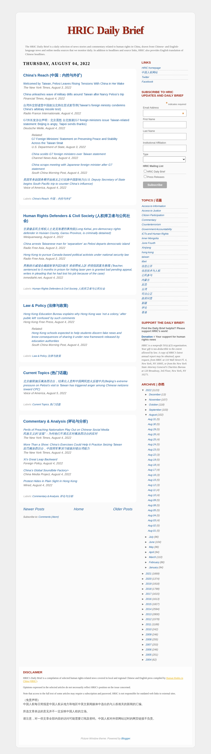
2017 (148, 593)
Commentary (149, 220)
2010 (148, 629)
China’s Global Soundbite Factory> (45, 470)
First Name (149, 119)
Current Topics (40, 404)
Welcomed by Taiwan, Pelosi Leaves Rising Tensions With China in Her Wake (73, 83)
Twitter (145, 77)
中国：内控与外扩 (60, 198)
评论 (144, 307)
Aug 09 (152, 500)
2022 (148, 390)
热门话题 (55, 404)
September (155, 409)
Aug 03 (152, 520)
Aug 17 (152, 469)
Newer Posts (33, 509)
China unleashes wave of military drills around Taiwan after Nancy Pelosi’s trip (73, 94)
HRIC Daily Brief (106, 30)
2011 (148, 624)
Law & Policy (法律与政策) (45, 306)
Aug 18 (152, 464)
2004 (148, 659)
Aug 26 (152, 434)
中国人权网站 (150, 72)
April (152, 552)
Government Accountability (157, 229)
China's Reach (40, 198)
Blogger (125, 738)
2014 (148, 609)
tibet (144, 261)
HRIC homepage (151, 67)
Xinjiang (146, 247)
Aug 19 (152, 459)
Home (78, 509)
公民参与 (147, 275)
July (151, 536)
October (153, 404)
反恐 (144, 284)
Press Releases (155, 177)
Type (145, 154)
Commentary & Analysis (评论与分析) (55, 421)
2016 (148, 599)
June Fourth (148, 243)
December (155, 394)
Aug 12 (152, 485)
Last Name (149, 131)
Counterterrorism (151, 224)
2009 (148, 634)
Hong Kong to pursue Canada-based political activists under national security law (76, 254)
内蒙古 (146, 280)
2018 (148, 588)
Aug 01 (152, 530)
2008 (148, 639)
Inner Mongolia (150, 238)
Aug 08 (152, 505)
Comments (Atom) (48, 516)
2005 (148, 654)
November (155, 399)
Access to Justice (151, 210)
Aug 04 (152, 515)
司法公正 (147, 293)
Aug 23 (152, 449)
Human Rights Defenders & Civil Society (54, 288)
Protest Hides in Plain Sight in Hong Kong (50, 481)
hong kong (148, 252)
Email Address (163, 107)
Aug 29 (152, 429)
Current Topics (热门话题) (45, 373)
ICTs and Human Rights (155, 233)
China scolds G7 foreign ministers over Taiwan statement (69, 154)
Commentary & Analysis (45, 496)
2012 (148, 619)
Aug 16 (152, 475)
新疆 (144, 303)
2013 (148, 614)
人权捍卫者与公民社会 (91, 288)
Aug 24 (152, 444)
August (153, 414)
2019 (148, 583)
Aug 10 (152, 495)
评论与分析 (66, 496)
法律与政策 (54, 356)
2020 (148, 578)
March (152, 557)
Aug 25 (152, 439)
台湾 (144, 289)
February (154, 562)
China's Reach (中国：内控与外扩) (52, 75)
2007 (148, 644)
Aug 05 (152, 510)
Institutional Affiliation (154, 142)
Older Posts (122, 509)
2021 (148, 573)
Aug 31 (152, 419)
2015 (148, 604)
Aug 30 (152, 424)
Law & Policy (39, 356)
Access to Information (153, 206)
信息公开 (147, 266)
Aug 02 (152, 525)
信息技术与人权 (151, 270)
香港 (144, 312)
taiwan (145, 256)
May (151, 547)
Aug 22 (152, 454)
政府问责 (147, 298)
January (153, 567)
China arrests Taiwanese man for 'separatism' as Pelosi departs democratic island (76, 243)
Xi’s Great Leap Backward (40, 459)
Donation (147, 336)
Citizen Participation (153, 215)
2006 (148, 649)
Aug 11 (152, 490)
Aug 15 (152, 480)
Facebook (147, 81)
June (152, 542)
